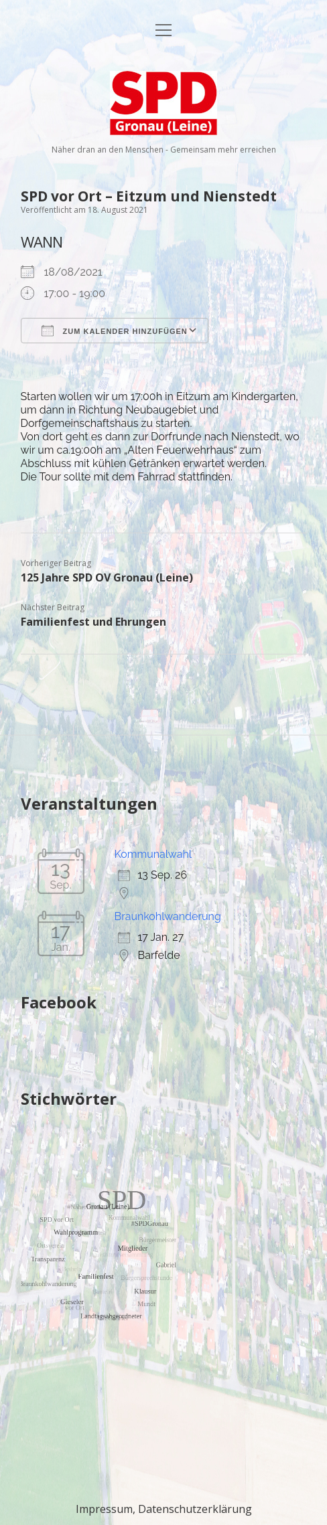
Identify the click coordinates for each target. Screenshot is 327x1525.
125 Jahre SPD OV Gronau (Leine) (107, 577)
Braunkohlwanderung (168, 916)
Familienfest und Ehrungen (93, 621)
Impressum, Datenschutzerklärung (164, 1509)
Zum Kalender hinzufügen (115, 331)
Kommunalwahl (153, 854)
